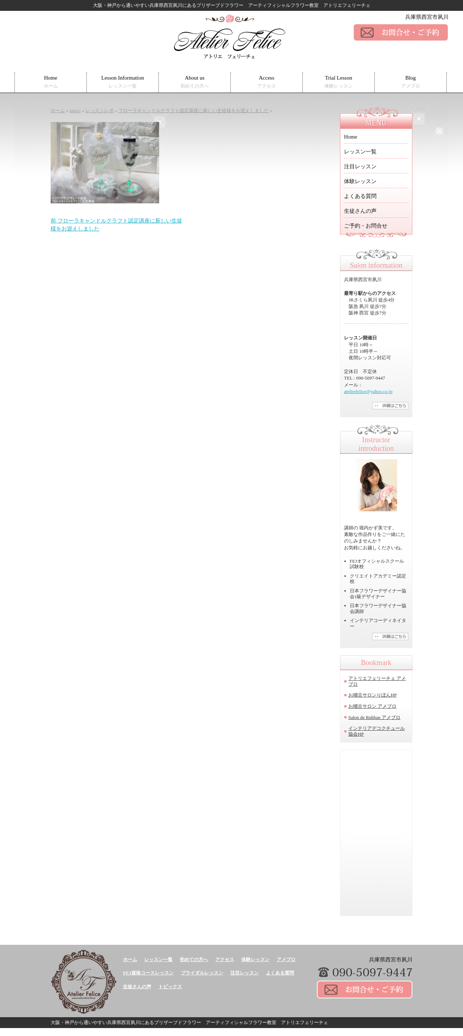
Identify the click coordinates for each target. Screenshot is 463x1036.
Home (51, 82)
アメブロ (286, 959)
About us (194, 82)
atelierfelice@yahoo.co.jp (368, 391)
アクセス (224, 959)
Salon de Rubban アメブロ (374, 717)
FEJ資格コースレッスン (148, 973)
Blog (410, 82)
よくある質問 (360, 196)
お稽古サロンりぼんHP (372, 695)
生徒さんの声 (360, 211)
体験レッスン (360, 181)
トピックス (170, 986)
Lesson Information (122, 82)
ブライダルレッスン (202, 973)
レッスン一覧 (360, 152)
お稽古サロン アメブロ (372, 706)
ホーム (130, 959)
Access (266, 82)
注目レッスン (360, 166)
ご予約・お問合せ (365, 226)
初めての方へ (194, 959)
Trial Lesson (338, 82)
